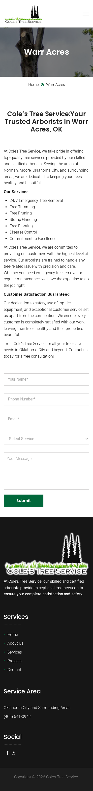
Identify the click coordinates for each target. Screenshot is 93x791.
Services (14, 652)
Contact (14, 669)
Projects (14, 661)
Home (12, 634)
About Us (15, 643)
